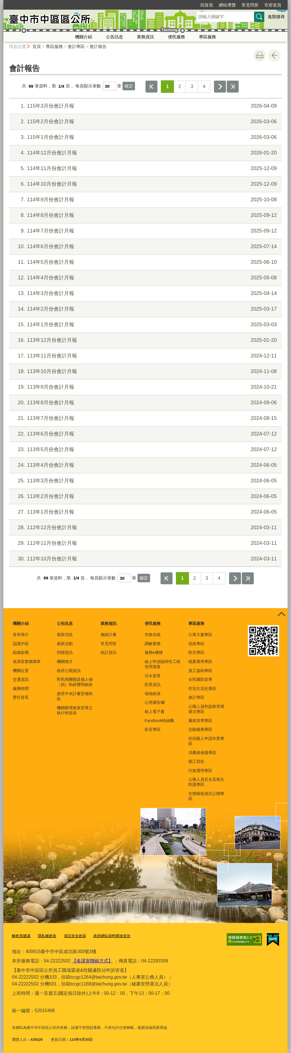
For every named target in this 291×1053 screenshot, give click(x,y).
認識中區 (21, 643)
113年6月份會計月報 (145, 434)
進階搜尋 (276, 16)
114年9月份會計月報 (145, 200)
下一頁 (220, 87)
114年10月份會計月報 (145, 184)
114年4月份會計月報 (145, 278)
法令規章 (153, 675)
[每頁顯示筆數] (109, 86)
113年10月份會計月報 (145, 371)
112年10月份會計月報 (145, 559)
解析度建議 (21, 936)
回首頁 (174, 5)
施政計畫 (109, 634)
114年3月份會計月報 (145, 293)
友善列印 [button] (259, 55)
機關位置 (21, 670)
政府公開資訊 (69, 670)
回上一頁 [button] (274, 55)
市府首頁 (240, 5)
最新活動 (65, 643)
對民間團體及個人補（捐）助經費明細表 (75, 682)
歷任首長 (21, 697)
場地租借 (153, 693)
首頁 (36, 46)
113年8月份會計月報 (145, 403)
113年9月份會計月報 (145, 387)
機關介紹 (83, 36)
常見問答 (217, 5)
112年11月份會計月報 (145, 543)
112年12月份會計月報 (145, 528)
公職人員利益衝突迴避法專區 (206, 709)
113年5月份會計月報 (145, 449)
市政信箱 (153, 634)
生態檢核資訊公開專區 (206, 796)
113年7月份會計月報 (145, 418)
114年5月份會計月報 (145, 262)
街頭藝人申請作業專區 (206, 741)
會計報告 (98, 46)
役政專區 (196, 643)
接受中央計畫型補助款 (75, 696)
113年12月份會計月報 (145, 340)
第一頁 (151, 87)
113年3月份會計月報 (145, 481)
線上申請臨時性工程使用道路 (162, 664)
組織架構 (21, 652)
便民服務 (176, 36)
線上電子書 (155, 711)
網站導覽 (194, 5)
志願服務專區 (200, 729)
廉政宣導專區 (200, 720)
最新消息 (65, 634)
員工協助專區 (200, 670)
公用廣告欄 (155, 702)
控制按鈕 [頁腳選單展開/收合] (281, 614)
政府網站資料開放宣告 (111, 936)
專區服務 (207, 36)
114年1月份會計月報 (145, 325)
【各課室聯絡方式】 (92, 960)
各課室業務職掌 (27, 661)
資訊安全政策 (75, 936)
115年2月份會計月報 (145, 122)
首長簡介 (21, 634)
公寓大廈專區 (200, 634)
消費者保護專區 (202, 752)
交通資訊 (21, 679)
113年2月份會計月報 (145, 496)
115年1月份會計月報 (145, 137)
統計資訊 (109, 652)
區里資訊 (153, 684)
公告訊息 (114, 36)
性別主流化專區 (202, 688)
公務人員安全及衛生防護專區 (206, 782)
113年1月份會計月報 (145, 512)
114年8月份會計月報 (145, 215)
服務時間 (21, 688)
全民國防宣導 (200, 679)
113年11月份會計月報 (145, 356)
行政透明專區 (200, 770)
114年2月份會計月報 (145, 309)
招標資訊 (65, 652)
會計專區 (76, 46)
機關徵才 (65, 661)
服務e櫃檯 (154, 652)
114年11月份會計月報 (145, 168)
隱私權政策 (47, 936)
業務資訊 (145, 36)
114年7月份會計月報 (145, 231)
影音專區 (153, 729)
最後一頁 (233, 87)
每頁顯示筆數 (88, 86)
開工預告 (196, 761)
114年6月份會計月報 (145, 246)
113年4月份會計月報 (145, 465)
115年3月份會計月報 (145, 106)
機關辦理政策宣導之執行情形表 (75, 710)
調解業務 (153, 643)
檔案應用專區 (200, 661)
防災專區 (196, 652)
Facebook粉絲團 (159, 720)
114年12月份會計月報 (145, 153)
